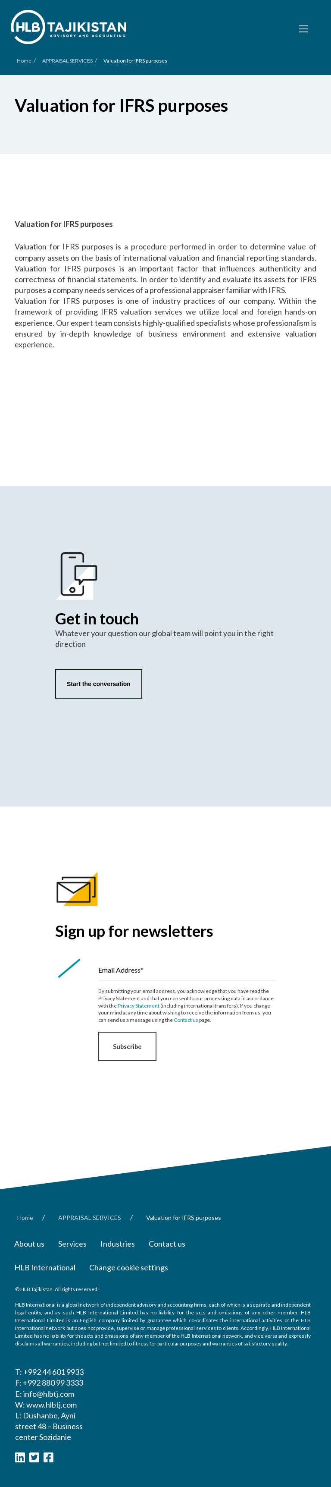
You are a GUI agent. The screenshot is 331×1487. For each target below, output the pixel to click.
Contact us (186, 1020)
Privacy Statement (138, 1005)
